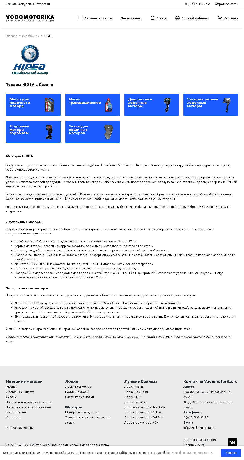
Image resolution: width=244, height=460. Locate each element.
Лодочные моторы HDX (141, 422)
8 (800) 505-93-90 (197, 4)
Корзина (231, 18)
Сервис (11, 397)
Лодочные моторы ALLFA (142, 412)
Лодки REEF (132, 397)
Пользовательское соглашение (29, 407)
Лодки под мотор (78, 387)
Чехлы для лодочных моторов (78, 129)
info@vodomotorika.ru (198, 428)
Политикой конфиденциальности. (189, 452)
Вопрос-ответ (16, 412)
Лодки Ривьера (135, 402)
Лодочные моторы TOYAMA (145, 407)
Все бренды (31, 36)
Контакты (13, 417)
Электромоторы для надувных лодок (87, 419)
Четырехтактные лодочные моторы (202, 102)
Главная (11, 36)
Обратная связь (226, 4)
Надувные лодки (77, 392)
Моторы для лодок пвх (82, 412)
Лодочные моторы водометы (19, 129)
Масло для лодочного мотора (20, 102)
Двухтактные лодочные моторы (140, 102)
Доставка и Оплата (20, 392)
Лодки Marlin (133, 387)
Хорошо (231, 452)
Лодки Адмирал (136, 392)
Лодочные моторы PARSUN (144, 417)
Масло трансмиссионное (85, 101)
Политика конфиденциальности (29, 402)
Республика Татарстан (34, 4)
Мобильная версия (19, 428)
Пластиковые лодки (79, 397)
